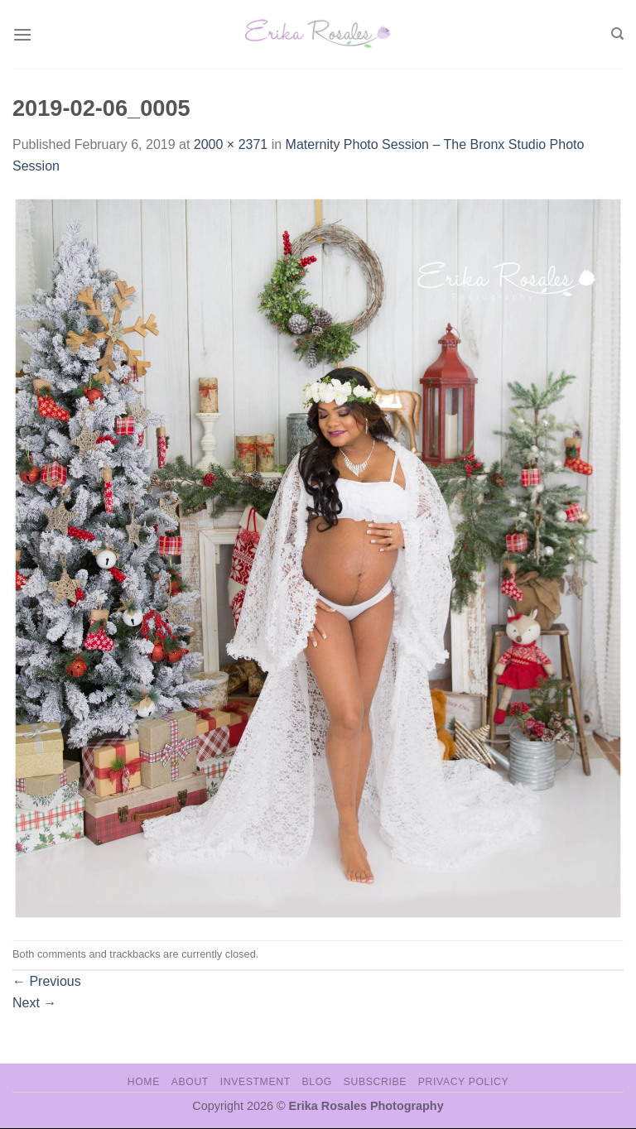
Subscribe (375, 1082)
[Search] (617, 34)
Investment (255, 1082)
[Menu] (22, 34)
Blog (317, 1082)
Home (144, 1082)
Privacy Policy (463, 1082)
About (190, 1082)
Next (34, 1003)
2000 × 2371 (230, 144)
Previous (46, 981)
